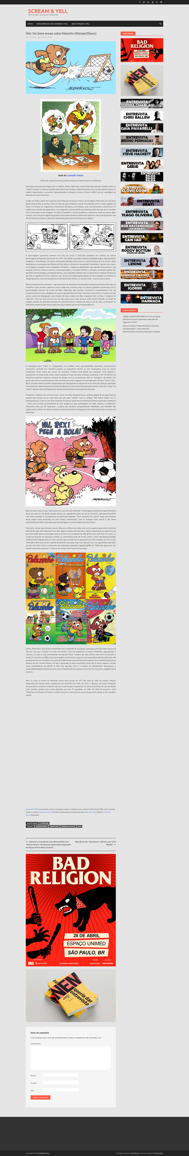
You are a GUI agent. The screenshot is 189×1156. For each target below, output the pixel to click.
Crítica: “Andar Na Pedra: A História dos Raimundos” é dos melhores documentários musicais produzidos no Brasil (141, 328)
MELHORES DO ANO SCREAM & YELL (52, 23)
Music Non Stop (90, 812)
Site (32, 1090)
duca (125, 325)
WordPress (135, 1153)
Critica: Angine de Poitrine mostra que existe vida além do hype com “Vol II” (141, 319)
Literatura (44, 823)
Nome (34, 1075)
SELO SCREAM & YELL (81, 23)
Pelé (79, 826)
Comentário (36, 1043)
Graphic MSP (54, 826)
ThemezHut (159, 1153)
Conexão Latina (44, 812)
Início (30, 23)
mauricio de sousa (68, 826)
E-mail (34, 1083)
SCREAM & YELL (48, 10)
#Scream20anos (41, 826)
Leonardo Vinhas (46, 37)
